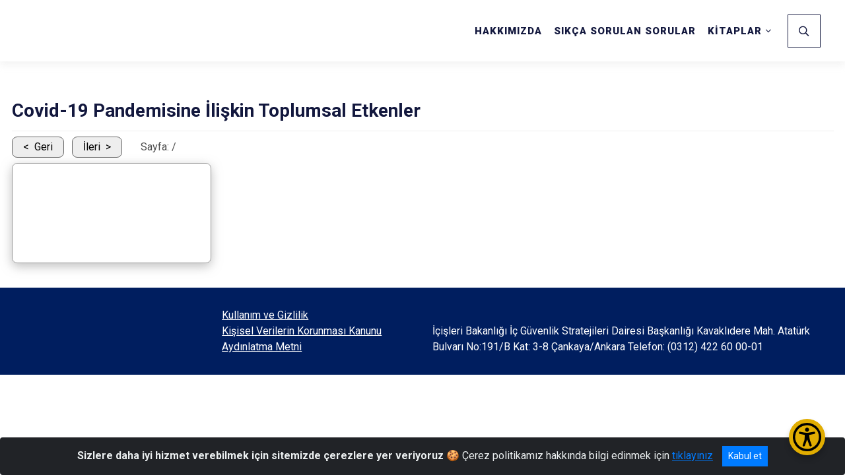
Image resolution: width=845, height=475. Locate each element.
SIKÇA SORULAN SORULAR (625, 31)
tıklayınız (692, 455)
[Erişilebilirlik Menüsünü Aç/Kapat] (807, 437)
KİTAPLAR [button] (735, 31)
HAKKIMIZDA (508, 31)
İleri (91, 147)
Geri (43, 147)
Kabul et (745, 456)
